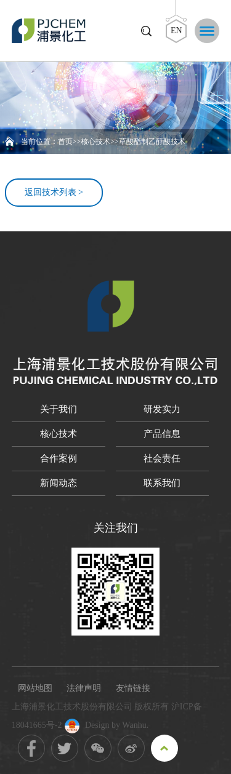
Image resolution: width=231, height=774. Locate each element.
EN (176, 30)
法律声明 (84, 688)
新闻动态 (58, 483)
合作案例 (58, 458)
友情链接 (133, 688)
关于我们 (58, 409)
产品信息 (162, 434)
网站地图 (35, 688)
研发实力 (162, 409)
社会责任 (162, 458)
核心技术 (95, 141)
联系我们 (162, 483)
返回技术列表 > (54, 192)
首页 (65, 141)
